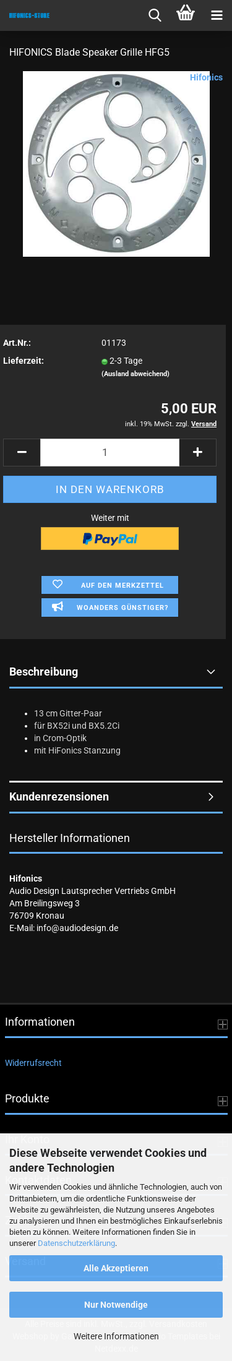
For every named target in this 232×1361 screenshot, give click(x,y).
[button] (21, 452)
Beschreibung (43, 671)
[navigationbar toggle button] (216, 15)
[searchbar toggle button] (154, 15)
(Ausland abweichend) (135, 374)
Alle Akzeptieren (116, 1268)
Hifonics (206, 77)
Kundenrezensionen (59, 796)
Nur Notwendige (116, 1305)
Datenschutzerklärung (76, 1243)
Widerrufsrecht (33, 1063)
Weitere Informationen (116, 1336)
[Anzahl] (109, 452)
